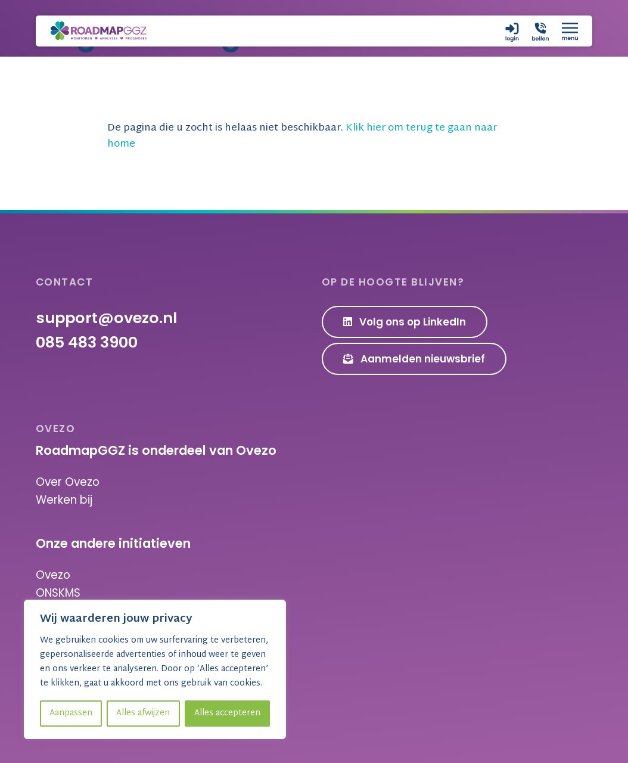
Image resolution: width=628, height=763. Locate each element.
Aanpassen (70, 713)
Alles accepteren (227, 713)
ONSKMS (58, 593)
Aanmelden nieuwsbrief (414, 359)
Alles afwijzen (143, 713)
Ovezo (53, 575)
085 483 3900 (87, 342)
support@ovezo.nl (106, 317)
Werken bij (64, 500)
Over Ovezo (68, 482)
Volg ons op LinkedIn (405, 322)
